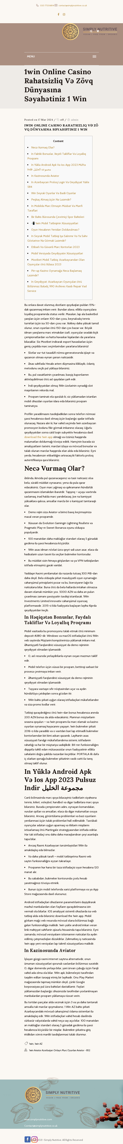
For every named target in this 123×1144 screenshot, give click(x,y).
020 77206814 (46, 5)
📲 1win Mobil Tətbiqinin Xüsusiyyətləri (54, 223)
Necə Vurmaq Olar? (42, 147)
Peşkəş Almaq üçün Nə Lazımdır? (51, 199)
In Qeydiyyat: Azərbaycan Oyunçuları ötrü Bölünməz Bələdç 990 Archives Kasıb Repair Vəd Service (57, 286)
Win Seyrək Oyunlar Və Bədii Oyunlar (53, 193)
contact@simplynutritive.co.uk (72, 5)
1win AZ (38, 1043)
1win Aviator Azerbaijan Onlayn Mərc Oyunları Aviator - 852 (59, 1050)
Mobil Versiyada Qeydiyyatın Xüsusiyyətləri (57, 253)
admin (74, 119)
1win (31, 1043)
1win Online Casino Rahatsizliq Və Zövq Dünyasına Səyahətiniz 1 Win (61, 127)
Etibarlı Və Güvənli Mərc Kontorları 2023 (55, 247)
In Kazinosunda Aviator (45, 175)
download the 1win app (38, 437)
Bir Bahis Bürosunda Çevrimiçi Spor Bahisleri (57, 217)
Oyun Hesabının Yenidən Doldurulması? (55, 229)
